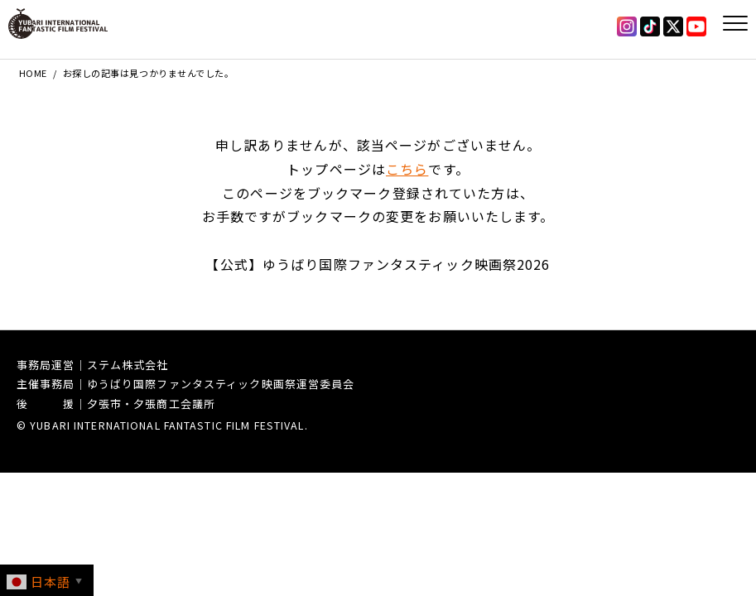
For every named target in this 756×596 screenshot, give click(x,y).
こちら (407, 169)
